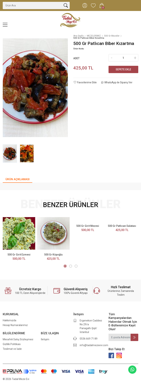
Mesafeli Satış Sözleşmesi (18, 339)
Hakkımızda (9, 320)
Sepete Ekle (123, 69)
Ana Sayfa (78, 36)
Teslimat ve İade (12, 348)
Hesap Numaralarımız (15, 325)
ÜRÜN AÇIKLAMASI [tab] (17, 179)
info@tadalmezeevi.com (94, 345)
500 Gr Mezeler (111, 36)
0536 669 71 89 (88, 338)
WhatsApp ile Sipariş (116, 82)
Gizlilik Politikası (12, 344)
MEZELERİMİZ (94, 36)
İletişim (45, 339)
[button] (65, 266)
